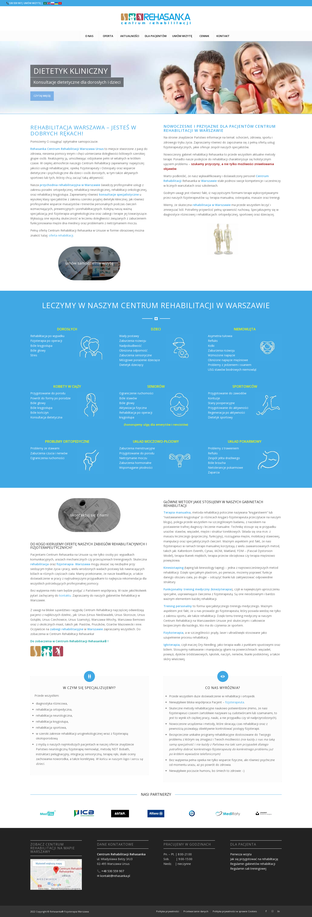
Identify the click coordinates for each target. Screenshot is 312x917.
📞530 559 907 (14, 3)
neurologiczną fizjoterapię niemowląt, (74, 749)
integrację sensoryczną (86, 754)
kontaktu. (65, 595)
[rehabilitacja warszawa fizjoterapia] (89, 263)
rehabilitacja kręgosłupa (52, 721)
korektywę (87, 759)
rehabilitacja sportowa (51, 727)
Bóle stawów (128, 398)
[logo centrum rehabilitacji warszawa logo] (156, 18)
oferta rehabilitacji (61, 235)
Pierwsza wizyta (241, 854)
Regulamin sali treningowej (248, 868)
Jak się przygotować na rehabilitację (254, 859)
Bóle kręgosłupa (41, 346)
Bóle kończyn (39, 412)
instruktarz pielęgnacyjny (52, 754)
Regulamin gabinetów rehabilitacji (252, 864)
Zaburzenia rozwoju (132, 341)
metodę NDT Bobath (114, 749)
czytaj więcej (42, 94)
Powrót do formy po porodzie (50, 398)
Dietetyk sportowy (220, 417)
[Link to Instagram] (272, 911)
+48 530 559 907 (112, 871)
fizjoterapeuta (234, 702)
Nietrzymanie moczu (133, 458)
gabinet (111, 595)
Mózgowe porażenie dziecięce (139, 360)
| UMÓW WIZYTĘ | (32, 3)
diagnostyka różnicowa (51, 703)
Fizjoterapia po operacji (46, 341)
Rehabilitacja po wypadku (47, 336)
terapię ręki (110, 754)
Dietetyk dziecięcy (131, 365)
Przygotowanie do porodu (47, 393)
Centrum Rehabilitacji (71, 641)
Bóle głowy (37, 350)
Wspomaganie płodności (135, 468)
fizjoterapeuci (178, 713)
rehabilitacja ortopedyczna (53, 709)
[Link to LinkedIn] (278, 911)
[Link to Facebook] (266, 911)
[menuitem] (89, 36)
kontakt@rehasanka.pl (115, 876)
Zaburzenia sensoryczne (135, 355)
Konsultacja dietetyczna (46, 417)
